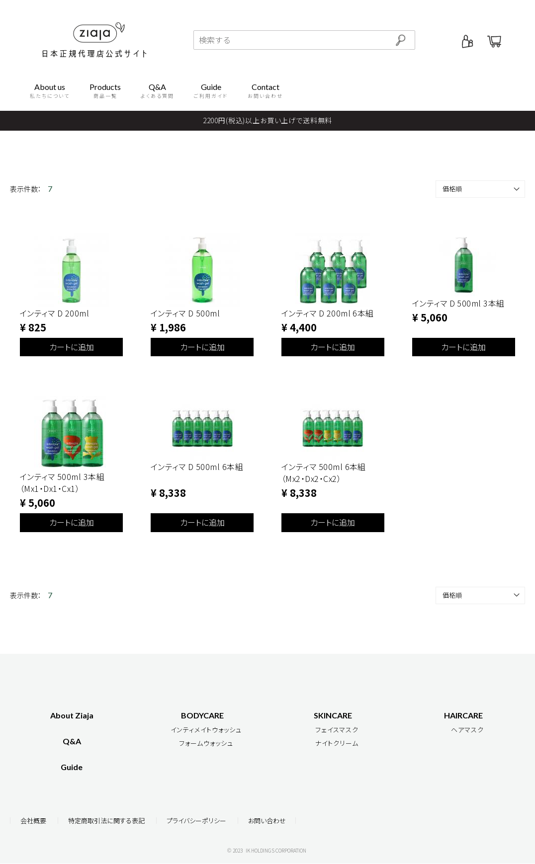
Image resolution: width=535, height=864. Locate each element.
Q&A (72, 741)
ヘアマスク (467, 729)
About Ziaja (71, 715)
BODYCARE (202, 715)
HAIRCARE (463, 715)
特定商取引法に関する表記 (106, 821)
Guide (72, 767)
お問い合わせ (267, 821)
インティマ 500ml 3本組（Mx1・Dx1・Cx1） (62, 482)
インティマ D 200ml (54, 313)
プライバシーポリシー (196, 821)
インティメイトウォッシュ (206, 729)
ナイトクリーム (336, 743)
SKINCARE (333, 715)
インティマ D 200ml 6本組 (327, 313)
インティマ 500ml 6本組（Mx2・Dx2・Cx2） (323, 472)
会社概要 (33, 821)
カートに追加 (71, 347)
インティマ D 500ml (185, 313)
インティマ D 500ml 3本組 (458, 303)
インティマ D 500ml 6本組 (197, 466)
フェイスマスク (336, 729)
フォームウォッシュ (206, 743)
